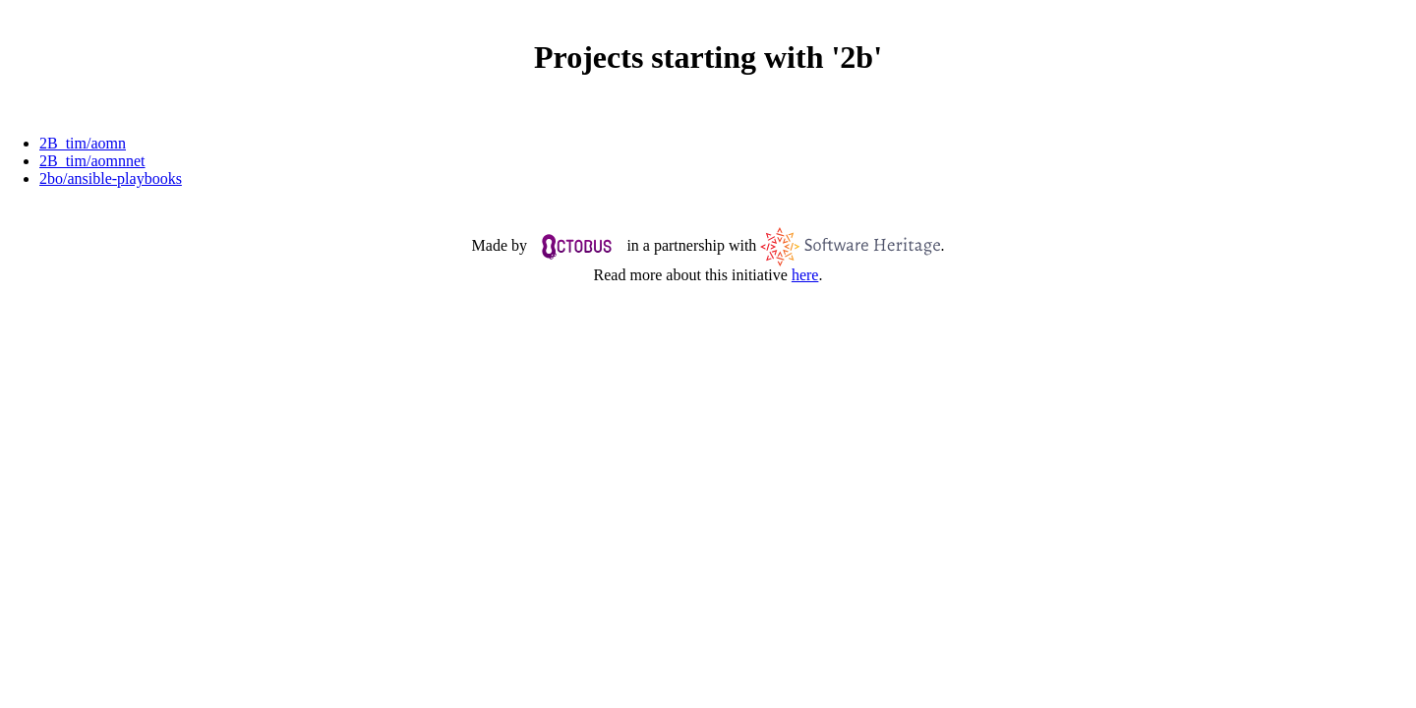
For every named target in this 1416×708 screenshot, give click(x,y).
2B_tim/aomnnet (92, 160)
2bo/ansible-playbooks (110, 178)
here (805, 274)
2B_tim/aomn (82, 143)
